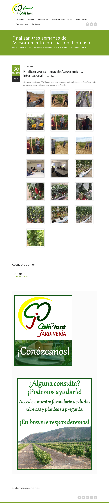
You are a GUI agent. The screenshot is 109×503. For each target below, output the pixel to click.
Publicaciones (22, 24)
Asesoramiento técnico (62, 19)
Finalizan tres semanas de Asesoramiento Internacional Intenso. (53, 73)
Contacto (36, 24)
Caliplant (20, 19)
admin (30, 66)
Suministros (81, 19)
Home (14, 47)
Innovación (43, 19)
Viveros (31, 19)
